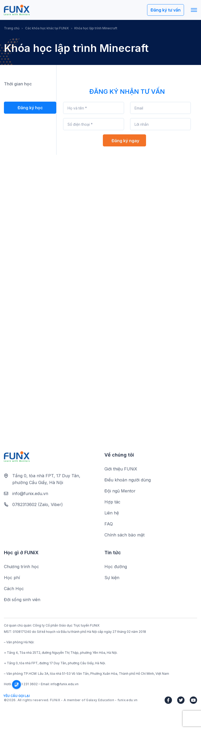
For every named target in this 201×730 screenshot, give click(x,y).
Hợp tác (112, 502)
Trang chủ (11, 28)
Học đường (115, 566)
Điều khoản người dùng (127, 480)
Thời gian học (18, 84)
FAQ (108, 524)
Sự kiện (111, 577)
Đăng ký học (30, 107)
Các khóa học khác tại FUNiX (47, 28)
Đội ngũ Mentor (120, 491)
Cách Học (14, 588)
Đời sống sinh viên (22, 599)
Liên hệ (111, 513)
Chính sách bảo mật (124, 535)
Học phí (12, 577)
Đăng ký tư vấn (165, 10)
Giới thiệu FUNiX (120, 469)
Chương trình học (21, 566)
